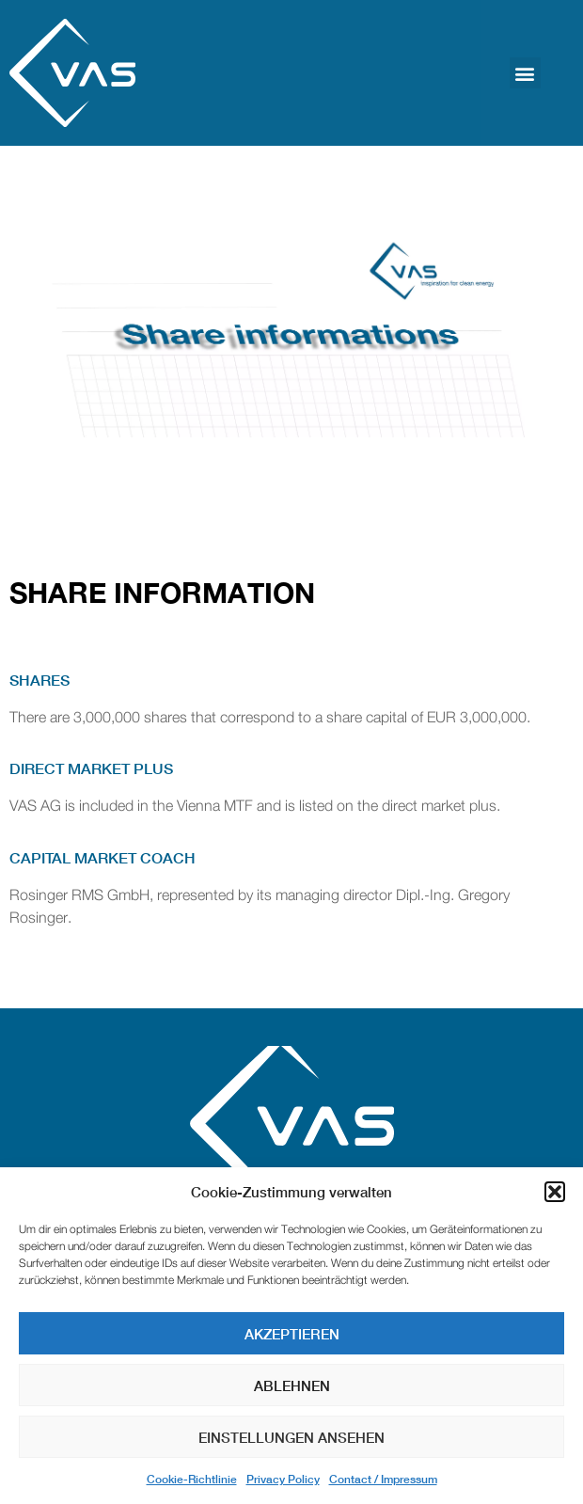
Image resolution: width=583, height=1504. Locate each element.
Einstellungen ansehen (291, 1437)
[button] (554, 1191)
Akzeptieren (291, 1333)
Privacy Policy (283, 1479)
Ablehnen (292, 1385)
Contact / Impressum (383, 1479)
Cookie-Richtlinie (192, 1479)
